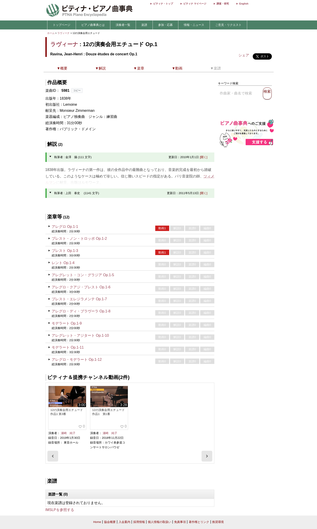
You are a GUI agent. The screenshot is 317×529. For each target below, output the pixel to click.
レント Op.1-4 (63, 263)
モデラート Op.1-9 (67, 323)
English (243, 3)
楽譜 (144, 25)
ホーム (51, 33)
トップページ (61, 25)
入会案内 (124, 522)
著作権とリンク (199, 522)
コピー (77, 90)
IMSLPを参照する (59, 510)
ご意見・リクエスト (228, 25)
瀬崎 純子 (68, 433)
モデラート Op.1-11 (68, 347)
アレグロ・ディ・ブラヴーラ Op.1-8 (81, 311)
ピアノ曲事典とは (93, 25)
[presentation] (52, 456)
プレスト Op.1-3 (65, 251)
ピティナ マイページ (194, 3)
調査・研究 (223, 3)
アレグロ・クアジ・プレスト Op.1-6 (81, 287)
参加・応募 (165, 25)
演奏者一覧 (123, 25)
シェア (243, 55)
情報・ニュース (194, 25)
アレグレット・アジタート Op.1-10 (80, 335)
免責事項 (180, 522)
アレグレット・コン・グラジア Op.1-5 (83, 275)
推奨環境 (218, 522)
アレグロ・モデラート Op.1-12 (77, 359)
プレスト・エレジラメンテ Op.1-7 (79, 299)
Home (97, 522)
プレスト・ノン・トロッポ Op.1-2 (79, 238)
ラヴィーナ (63, 33)
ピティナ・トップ (163, 3)
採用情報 (139, 522)
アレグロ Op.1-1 (65, 227)
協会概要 (110, 522)
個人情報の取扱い (159, 522)
